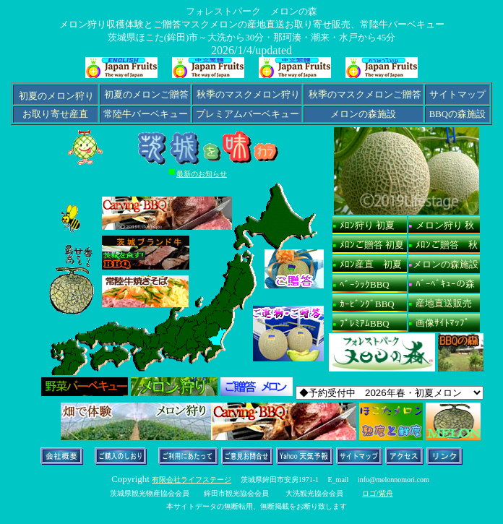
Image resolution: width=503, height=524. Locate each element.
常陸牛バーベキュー (145, 114)
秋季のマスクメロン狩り (248, 95)
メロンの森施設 (363, 114)
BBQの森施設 (457, 114)
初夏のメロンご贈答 (145, 95)
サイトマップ (457, 95)
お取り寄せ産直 (55, 114)
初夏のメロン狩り (56, 96)
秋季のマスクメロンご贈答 (365, 95)
